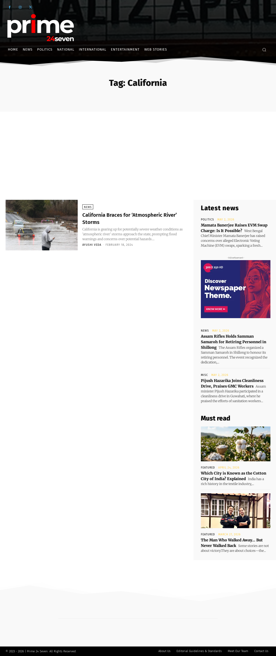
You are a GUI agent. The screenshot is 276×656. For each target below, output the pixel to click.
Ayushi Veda (91, 244)
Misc (204, 375)
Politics (207, 219)
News (88, 207)
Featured (208, 467)
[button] (264, 49)
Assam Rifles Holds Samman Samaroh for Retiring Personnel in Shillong (233, 342)
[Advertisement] (138, 146)
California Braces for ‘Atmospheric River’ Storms (132, 218)
